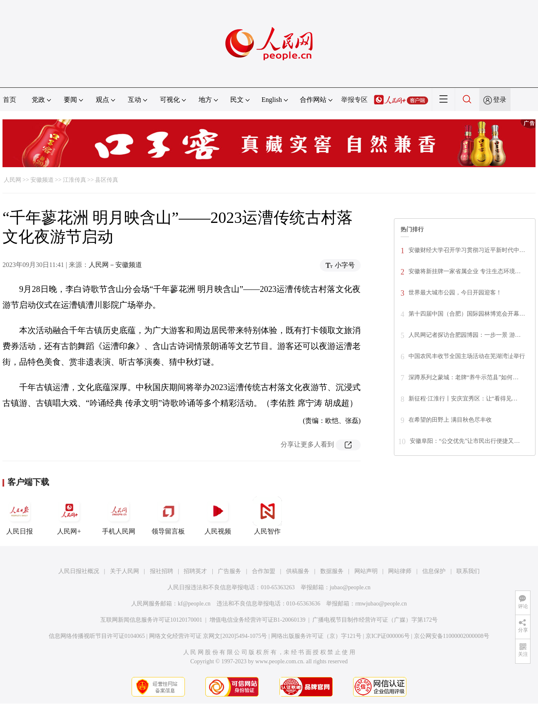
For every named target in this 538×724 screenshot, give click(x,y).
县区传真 (106, 180)
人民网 (12, 180)
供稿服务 (297, 571)
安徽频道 (42, 180)
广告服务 (229, 571)
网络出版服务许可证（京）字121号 (316, 636)
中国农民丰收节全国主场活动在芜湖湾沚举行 (466, 356)
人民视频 (217, 516)
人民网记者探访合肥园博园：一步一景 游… (464, 335)
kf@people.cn (194, 603)
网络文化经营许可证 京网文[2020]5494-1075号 (208, 636)
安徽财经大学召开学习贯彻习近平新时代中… (466, 250)
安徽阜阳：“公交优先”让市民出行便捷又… (465, 441)
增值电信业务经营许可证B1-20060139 (257, 620)
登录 (499, 99)
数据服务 (332, 571)
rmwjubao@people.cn (381, 603)
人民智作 (267, 516)
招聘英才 (195, 571)
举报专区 (354, 99)
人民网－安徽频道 (115, 264)
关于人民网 (124, 571)
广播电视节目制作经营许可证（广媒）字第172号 (375, 620)
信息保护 (434, 571)
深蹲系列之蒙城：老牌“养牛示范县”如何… (463, 377)
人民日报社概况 (78, 571)
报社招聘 (161, 571)
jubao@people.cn (350, 587)
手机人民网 (118, 516)
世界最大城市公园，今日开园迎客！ (455, 292)
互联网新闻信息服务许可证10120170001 (151, 620)
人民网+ (69, 516)
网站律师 (399, 571)
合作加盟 (263, 571)
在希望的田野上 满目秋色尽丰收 (450, 420)
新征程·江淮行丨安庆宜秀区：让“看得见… (463, 398)
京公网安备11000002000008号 (451, 636)
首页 (9, 99)
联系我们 (468, 571)
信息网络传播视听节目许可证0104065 (97, 636)
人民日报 (19, 516)
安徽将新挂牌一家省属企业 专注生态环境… (464, 271)
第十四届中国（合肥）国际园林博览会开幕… (466, 314)
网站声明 (366, 571)
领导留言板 (168, 516)
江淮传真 (74, 180)
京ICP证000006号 (388, 636)
